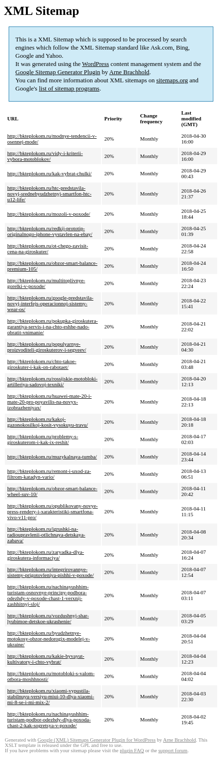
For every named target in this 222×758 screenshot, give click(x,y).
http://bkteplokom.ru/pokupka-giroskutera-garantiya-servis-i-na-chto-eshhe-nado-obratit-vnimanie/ (52, 326)
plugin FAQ (132, 750)
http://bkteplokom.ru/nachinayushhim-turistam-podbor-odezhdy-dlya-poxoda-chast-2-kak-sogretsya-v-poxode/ (49, 719)
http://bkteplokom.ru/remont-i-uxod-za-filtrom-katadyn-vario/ (49, 474)
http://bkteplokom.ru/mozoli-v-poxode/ (48, 214)
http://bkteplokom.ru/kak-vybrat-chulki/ (49, 173)
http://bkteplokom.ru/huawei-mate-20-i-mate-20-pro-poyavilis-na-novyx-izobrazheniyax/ (49, 401)
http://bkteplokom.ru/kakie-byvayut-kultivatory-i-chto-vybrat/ (45, 659)
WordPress (95, 63)
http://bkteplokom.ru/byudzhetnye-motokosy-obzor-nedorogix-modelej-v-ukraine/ (48, 638)
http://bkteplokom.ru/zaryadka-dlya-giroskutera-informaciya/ (45, 555)
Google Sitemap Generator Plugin (57, 72)
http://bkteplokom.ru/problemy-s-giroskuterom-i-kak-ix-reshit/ (42, 439)
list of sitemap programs (69, 88)
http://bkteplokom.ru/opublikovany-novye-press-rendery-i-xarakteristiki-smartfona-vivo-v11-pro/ (52, 511)
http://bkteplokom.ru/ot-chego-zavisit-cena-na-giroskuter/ (47, 248)
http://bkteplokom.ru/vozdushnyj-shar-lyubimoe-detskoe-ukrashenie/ (48, 618)
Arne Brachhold (129, 72)
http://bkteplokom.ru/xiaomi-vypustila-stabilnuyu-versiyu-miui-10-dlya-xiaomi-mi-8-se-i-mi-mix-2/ (50, 696)
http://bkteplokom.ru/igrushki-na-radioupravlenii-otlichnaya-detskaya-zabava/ (46, 534)
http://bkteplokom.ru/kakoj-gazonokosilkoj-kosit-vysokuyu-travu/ (47, 422)
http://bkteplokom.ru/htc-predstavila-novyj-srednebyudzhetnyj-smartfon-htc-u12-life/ (49, 193)
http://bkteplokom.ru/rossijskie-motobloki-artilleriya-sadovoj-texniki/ (52, 381)
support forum (172, 750)
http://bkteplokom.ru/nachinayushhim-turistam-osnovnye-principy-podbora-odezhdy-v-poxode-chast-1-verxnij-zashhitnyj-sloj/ (48, 595)
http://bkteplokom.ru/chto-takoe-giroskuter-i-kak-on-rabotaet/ (41, 364)
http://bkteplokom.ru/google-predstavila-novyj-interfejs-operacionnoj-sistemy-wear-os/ (50, 303)
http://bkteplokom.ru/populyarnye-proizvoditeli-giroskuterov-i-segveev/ (46, 347)
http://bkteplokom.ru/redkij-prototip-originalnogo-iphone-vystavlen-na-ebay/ (49, 231)
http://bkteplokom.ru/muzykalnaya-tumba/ (52, 456)
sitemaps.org (172, 80)
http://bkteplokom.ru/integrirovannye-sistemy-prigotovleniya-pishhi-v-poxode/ (50, 572)
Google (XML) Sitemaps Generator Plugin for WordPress (96, 740)
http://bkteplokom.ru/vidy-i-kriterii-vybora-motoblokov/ (45, 156)
